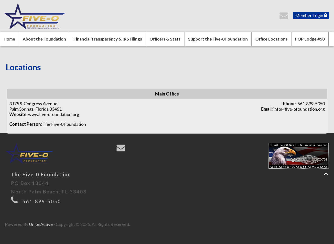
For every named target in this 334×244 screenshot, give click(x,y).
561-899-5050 (41, 201)
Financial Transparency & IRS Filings (108, 39)
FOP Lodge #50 (310, 39)
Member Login (311, 15)
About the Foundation (44, 39)
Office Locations (271, 39)
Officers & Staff (165, 39)
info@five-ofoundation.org (299, 109)
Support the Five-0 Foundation (218, 39)
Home (9, 39)
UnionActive (41, 224)
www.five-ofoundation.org (53, 114)
